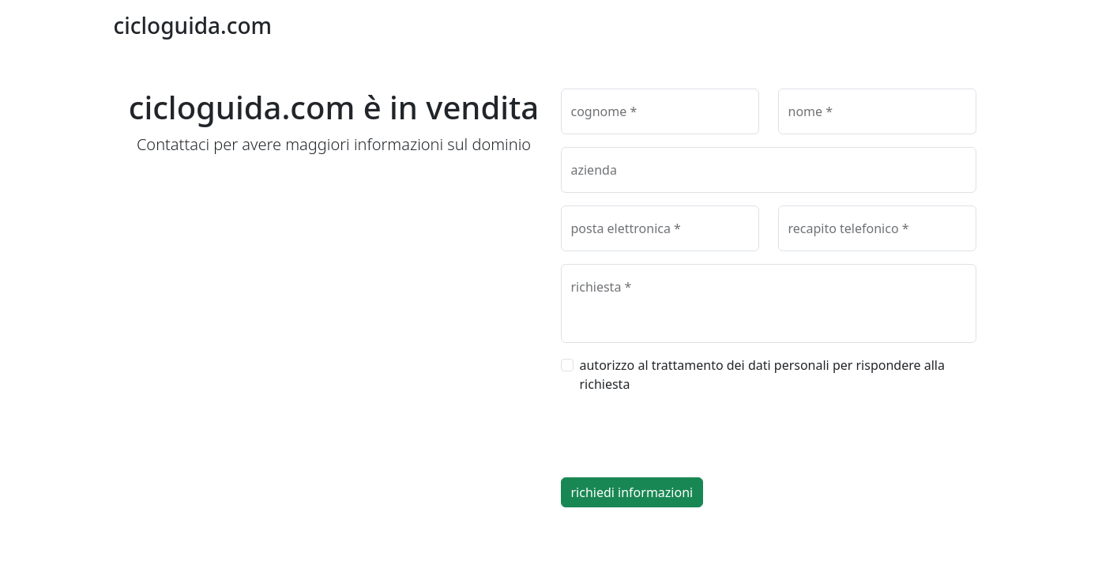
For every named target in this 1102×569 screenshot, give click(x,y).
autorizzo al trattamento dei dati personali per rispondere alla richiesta (762, 374)
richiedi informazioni (632, 492)
